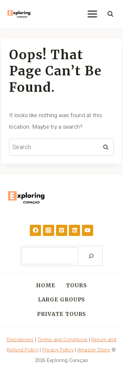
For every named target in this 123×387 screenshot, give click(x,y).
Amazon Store (93, 350)
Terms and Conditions (62, 340)
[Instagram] (48, 230)
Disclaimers (20, 340)
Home (45, 285)
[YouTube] (87, 230)
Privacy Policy (58, 350)
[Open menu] (92, 13)
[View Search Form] (110, 14)
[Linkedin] (74, 230)
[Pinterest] (61, 230)
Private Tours (61, 314)
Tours (76, 285)
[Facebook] (35, 230)
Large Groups (61, 299)
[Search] (91, 255)
